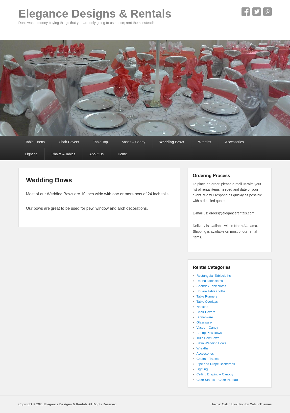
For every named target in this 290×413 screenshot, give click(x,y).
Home (122, 154)
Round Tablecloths (209, 281)
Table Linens (35, 142)
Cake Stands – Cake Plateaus (217, 380)
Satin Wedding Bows (211, 343)
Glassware (204, 322)
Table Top (100, 142)
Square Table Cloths (210, 291)
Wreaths (204, 142)
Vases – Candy (133, 142)
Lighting (31, 154)
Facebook (246, 11)
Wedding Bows (171, 142)
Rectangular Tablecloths (213, 275)
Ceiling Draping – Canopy (214, 374)
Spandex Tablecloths (211, 286)
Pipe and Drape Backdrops (215, 364)
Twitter (256, 11)
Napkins (202, 307)
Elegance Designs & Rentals (94, 13)
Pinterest (267, 11)
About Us (96, 154)
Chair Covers (69, 142)
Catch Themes (261, 404)
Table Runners (206, 296)
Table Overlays (207, 301)
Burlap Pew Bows (209, 333)
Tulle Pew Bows (207, 338)
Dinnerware (204, 317)
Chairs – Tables (63, 154)
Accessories (234, 142)
